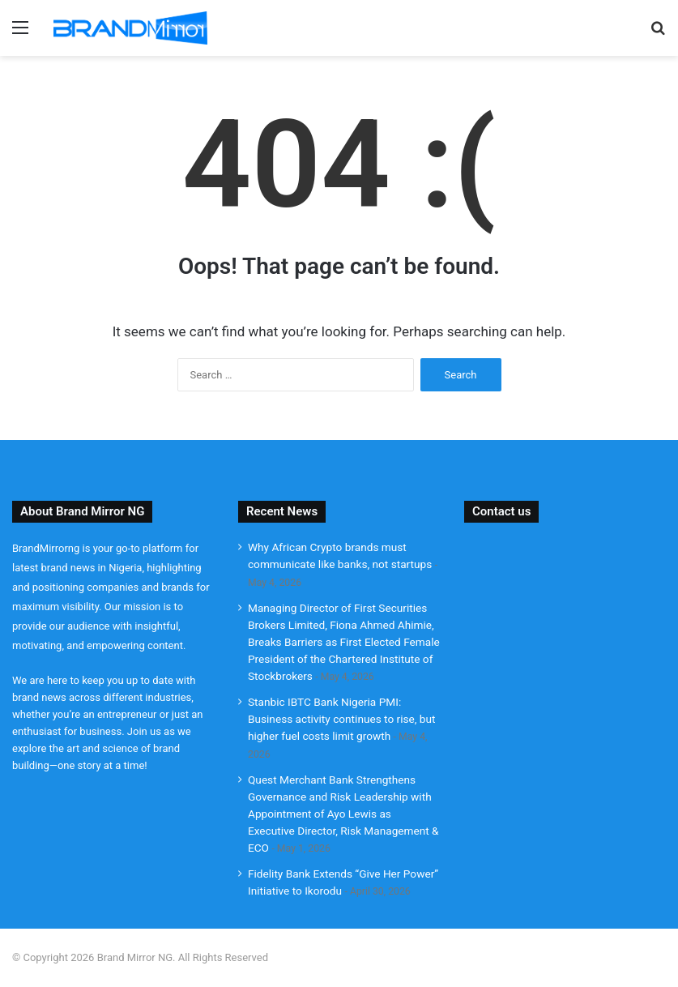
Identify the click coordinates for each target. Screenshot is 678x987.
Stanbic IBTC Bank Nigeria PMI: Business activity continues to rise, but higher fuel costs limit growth (342, 718)
